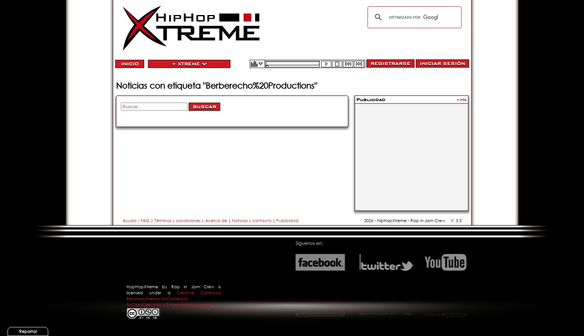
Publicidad (287, 221)
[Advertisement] (411, 153)
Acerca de (216, 221)
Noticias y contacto (252, 221)
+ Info (462, 100)
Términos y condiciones (177, 221)
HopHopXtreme (142, 287)
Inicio (130, 64)
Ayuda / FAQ (137, 221)
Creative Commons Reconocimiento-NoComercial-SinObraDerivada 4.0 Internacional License (174, 299)
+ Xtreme (189, 64)
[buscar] (413, 17)
